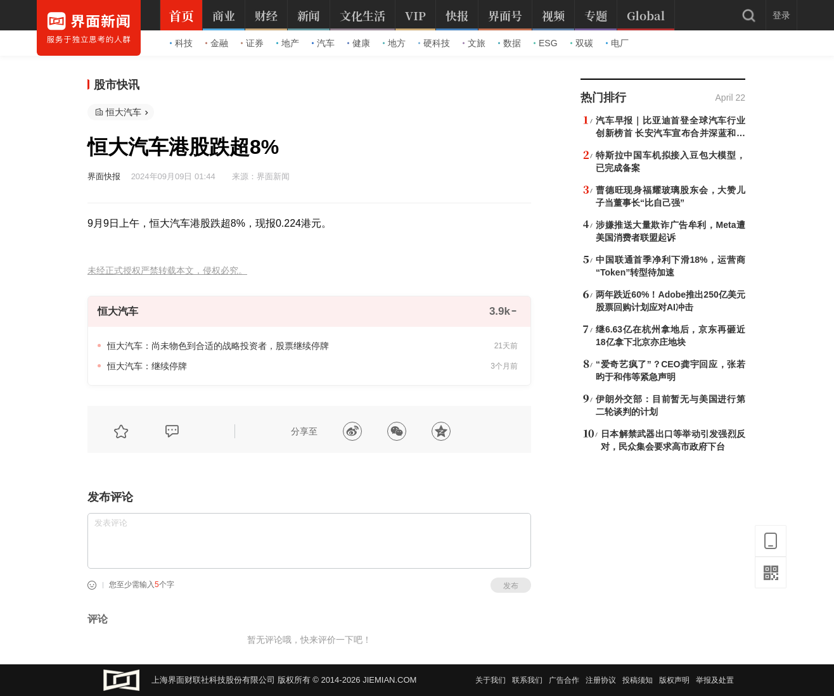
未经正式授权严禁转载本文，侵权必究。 (167, 270)
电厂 (617, 43)
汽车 (323, 43)
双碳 (581, 43)
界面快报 (103, 176)
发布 (510, 585)
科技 (181, 43)
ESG (546, 43)
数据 (509, 43)
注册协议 (601, 680)
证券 (252, 43)
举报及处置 (715, 680)
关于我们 (490, 680)
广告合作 (564, 680)
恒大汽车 (123, 112)
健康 (358, 43)
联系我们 (527, 680)
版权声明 (674, 680)
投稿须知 (637, 680)
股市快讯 (116, 85)
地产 (287, 43)
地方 (394, 43)
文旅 (474, 43)
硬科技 (434, 43)
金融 (216, 43)
